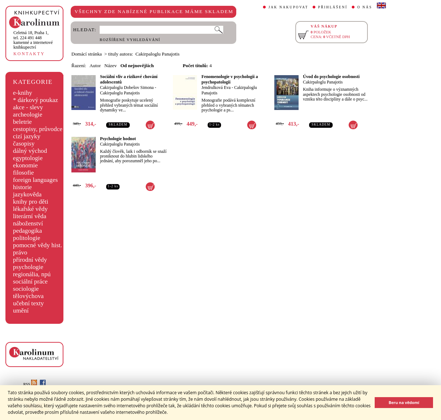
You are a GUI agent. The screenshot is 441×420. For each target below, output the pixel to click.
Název (110, 65)
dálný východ (30, 150)
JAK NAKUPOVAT (288, 7)
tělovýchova (28, 296)
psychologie (28, 267)
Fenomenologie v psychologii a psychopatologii (229, 79)
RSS (30, 384)
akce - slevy (28, 107)
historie (22, 187)
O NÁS (364, 7)
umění (21, 310)
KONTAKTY (29, 53)
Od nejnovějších (137, 65)
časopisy (24, 143)
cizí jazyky (27, 136)
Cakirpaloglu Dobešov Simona (127, 87)
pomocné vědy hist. (37, 245)
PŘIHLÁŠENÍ (333, 7)
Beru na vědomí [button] (403, 402)
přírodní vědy (30, 259)
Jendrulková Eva (215, 87)
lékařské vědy (30, 208)
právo (20, 252)
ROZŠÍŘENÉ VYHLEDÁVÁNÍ (130, 40)
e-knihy (22, 92)
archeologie (27, 114)
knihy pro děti (30, 201)
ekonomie (25, 165)
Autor (95, 65)
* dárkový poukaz (35, 100)
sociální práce (30, 281)
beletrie (22, 121)
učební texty (28, 303)
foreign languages (35, 179)
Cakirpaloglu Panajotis (120, 92)
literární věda (29, 216)
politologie (26, 238)
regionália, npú (32, 274)
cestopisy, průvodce (38, 129)
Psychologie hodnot (118, 138)
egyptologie (28, 158)
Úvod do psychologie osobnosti (331, 76)
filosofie (23, 172)
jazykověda (27, 194)
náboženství (28, 223)
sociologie (26, 288)
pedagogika (27, 230)
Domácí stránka (86, 54)
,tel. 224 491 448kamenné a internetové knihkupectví (33, 40)
